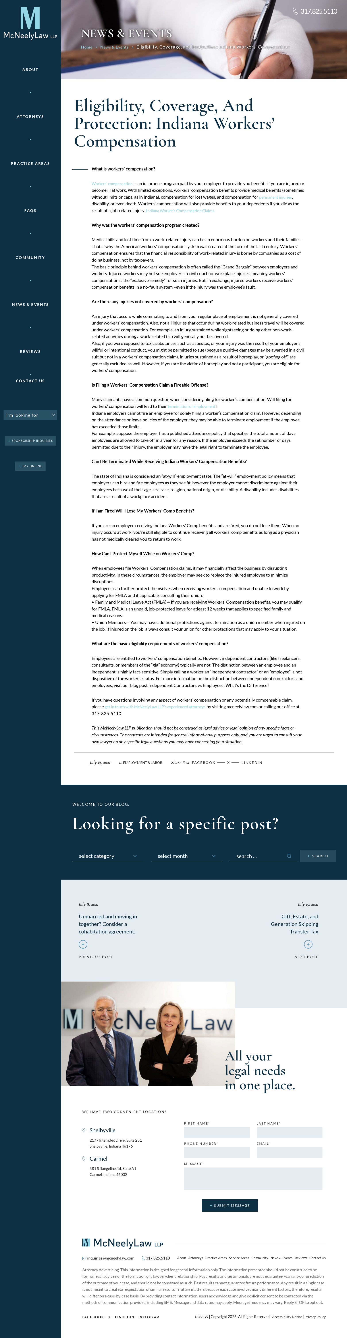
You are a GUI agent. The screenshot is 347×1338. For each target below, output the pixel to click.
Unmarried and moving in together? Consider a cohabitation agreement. (113, 923)
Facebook (93, 1320)
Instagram (154, 1320)
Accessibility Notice (285, 1320)
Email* (263, 1146)
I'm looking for (22, 415)
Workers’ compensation (114, 183)
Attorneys (30, 116)
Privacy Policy (314, 1320)
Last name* (269, 1126)
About (30, 69)
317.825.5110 (319, 11)
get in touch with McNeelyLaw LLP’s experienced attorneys (160, 706)
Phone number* (201, 1146)
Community (30, 257)
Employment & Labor (144, 762)
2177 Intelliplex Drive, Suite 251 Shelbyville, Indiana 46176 (121, 1147)
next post (305, 957)
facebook (208, 762)
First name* (197, 1126)
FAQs (30, 210)
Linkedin (258, 762)
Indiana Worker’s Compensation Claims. (196, 210)
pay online (32, 466)
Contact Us (30, 381)
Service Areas (239, 1261)
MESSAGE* (194, 1166)
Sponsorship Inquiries (32, 440)
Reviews (30, 351)
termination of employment (194, 406)
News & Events (30, 304)
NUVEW (198, 1320)
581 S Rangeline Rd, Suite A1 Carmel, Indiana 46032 (117, 1177)
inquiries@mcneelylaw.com (113, 1261)
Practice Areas (216, 1261)
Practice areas (30, 163)
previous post (97, 957)
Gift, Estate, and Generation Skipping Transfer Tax (290, 923)
